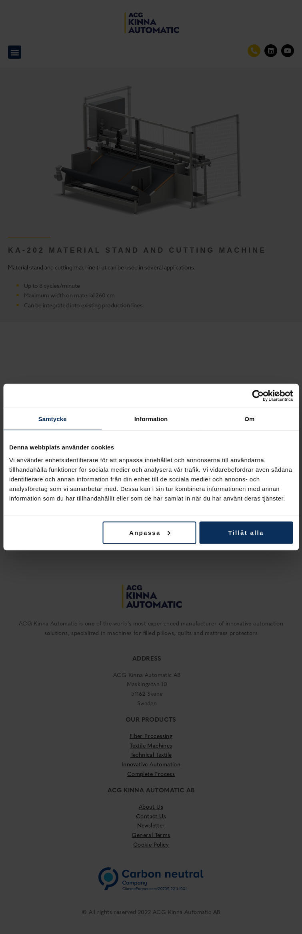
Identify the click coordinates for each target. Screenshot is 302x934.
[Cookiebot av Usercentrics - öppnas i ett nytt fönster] (258, 396)
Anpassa (149, 532)
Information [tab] (151, 419)
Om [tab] (249, 419)
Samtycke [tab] (52, 419)
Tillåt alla (246, 532)
